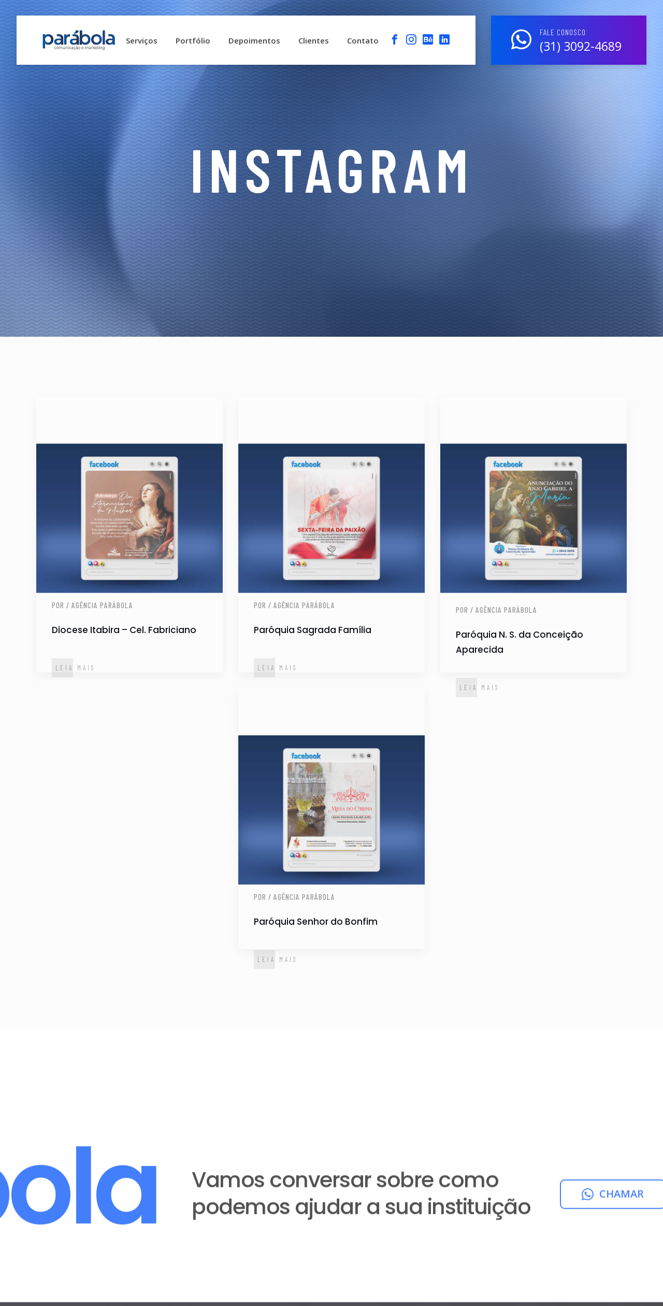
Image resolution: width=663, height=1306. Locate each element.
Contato (363, 40)
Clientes (313, 40)
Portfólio (193, 40)
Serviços (141, 40)
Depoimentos (254, 40)
